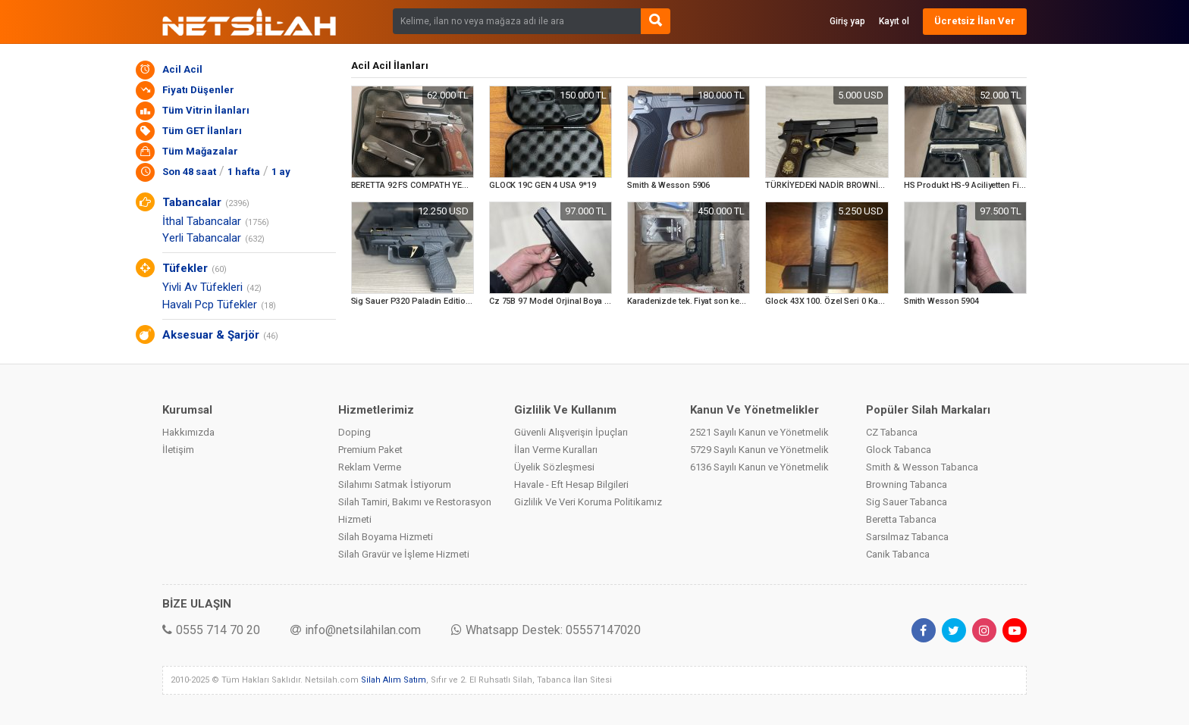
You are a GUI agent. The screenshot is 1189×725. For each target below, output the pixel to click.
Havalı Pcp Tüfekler (209, 304)
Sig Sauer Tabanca (906, 502)
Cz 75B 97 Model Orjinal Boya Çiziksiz (562, 301)
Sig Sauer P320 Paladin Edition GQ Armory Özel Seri (451, 301)
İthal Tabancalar (201, 221)
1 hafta (243, 171)
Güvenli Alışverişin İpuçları (571, 432)
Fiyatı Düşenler (198, 89)
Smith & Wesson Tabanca (922, 467)
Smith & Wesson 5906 (668, 185)
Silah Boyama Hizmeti (385, 536)
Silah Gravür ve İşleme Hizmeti (403, 554)
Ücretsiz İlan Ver (974, 21)
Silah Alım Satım (393, 680)
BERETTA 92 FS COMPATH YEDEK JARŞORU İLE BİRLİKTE (459, 185)
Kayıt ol (894, 21)
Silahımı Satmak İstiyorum (394, 484)
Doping (354, 432)
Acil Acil (182, 69)
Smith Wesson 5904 (941, 301)
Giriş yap (847, 21)
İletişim (178, 449)
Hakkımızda (188, 432)
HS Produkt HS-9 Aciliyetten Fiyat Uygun (980, 185)
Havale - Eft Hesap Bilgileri (571, 484)
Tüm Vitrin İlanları (205, 110)
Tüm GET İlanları (202, 130)
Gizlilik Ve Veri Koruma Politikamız (588, 502)
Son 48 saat (189, 171)
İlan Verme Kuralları (556, 449)
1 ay (280, 171)
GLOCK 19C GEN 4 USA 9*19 (542, 185)
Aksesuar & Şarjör (210, 335)
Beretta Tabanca (901, 519)
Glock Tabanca (898, 449)
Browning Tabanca (906, 484)
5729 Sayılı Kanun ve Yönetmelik (759, 449)
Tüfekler (185, 268)
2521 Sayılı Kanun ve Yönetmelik (759, 432)
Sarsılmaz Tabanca (907, 536)
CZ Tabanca (892, 432)
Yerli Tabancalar (201, 238)
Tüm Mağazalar (200, 151)
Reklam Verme (369, 467)
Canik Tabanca (898, 554)
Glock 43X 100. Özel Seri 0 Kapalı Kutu (838, 301)
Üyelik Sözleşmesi (554, 467)
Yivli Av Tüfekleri (202, 287)
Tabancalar (191, 202)
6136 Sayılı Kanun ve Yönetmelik (759, 467)
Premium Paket (370, 449)
